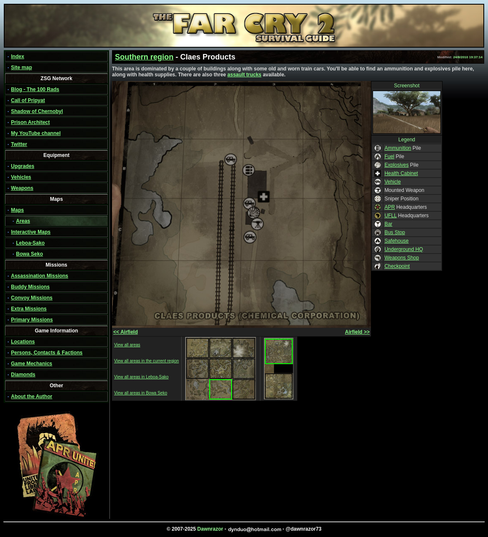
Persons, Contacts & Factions (47, 353)
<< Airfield (125, 332)
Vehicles (21, 177)
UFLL (390, 216)
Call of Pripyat (28, 100)
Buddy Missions (30, 287)
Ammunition (397, 148)
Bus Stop (394, 232)
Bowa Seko (29, 254)
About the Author (31, 396)
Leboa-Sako (30, 243)
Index (17, 56)
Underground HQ (403, 249)
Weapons (22, 188)
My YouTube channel (36, 133)
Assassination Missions (39, 276)
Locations (23, 342)
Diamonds (23, 375)
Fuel (389, 156)
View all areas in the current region (146, 361)
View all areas (127, 345)
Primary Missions (32, 320)
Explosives (396, 165)
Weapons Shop (401, 258)
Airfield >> (357, 332)
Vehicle (392, 182)
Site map (21, 67)
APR (389, 207)
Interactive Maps (31, 232)
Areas (23, 221)
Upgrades (22, 166)
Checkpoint (397, 266)
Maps (17, 210)
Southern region (144, 57)
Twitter (19, 144)
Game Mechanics (31, 364)
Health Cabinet (401, 173)
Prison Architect (30, 122)
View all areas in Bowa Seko (140, 393)
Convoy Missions (32, 298)
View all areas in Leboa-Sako (141, 377)
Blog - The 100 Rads (35, 89)
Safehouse (396, 241)
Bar (388, 224)
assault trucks (244, 75)
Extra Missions (29, 309)
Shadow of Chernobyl (37, 111)
